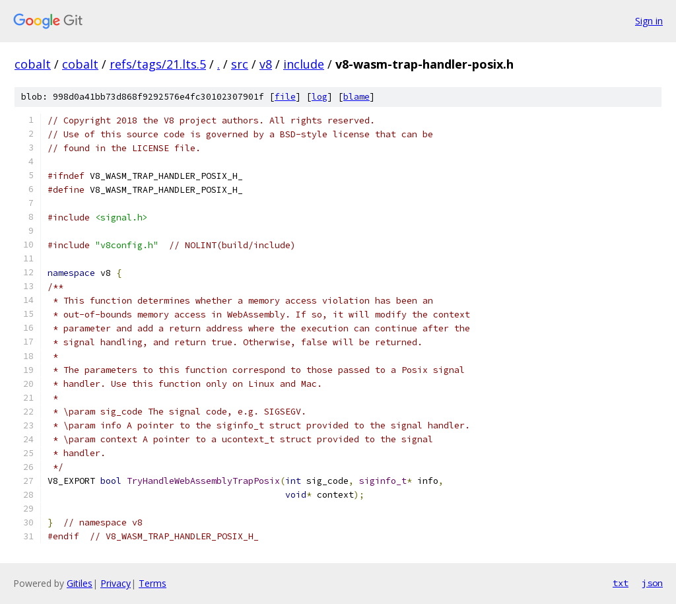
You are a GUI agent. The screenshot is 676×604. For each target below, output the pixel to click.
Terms (152, 583)
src (239, 64)
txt (620, 583)
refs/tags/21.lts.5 (158, 64)
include (303, 64)
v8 (265, 64)
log (319, 96)
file (285, 96)
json (652, 583)
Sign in (649, 21)
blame (356, 96)
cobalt (33, 64)
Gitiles (79, 583)
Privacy (115, 583)
